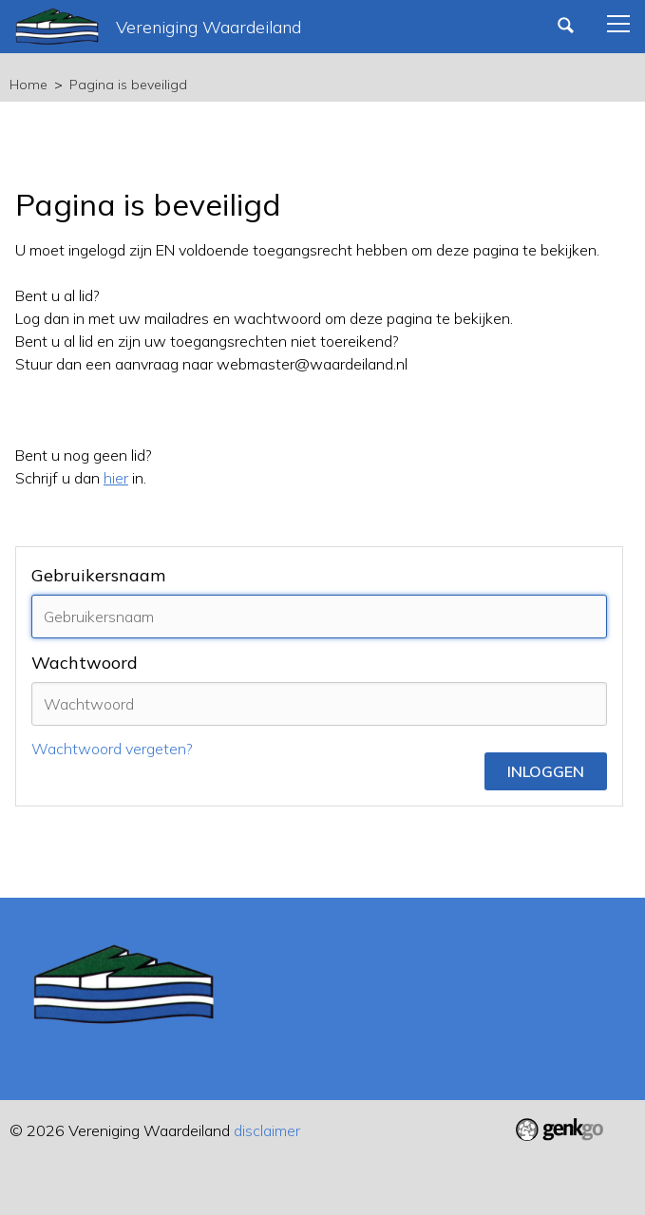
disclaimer (267, 1130)
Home (28, 84)
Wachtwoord (84, 663)
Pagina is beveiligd (128, 84)
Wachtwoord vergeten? (112, 748)
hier (116, 477)
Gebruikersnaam (98, 575)
